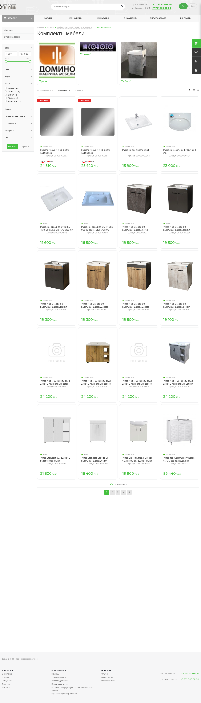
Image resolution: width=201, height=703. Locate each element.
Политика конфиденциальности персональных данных (72, 688)
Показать (12, 146)
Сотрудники (7, 680)
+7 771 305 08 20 (161, 8)
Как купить (75, 18)
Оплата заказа (158, 18)
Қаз (192, 6)
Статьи (104, 674)
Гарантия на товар (60, 684)
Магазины (103, 18)
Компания (7, 670)
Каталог (12, 18)
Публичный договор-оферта (64, 693)
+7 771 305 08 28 (162, 4)
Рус (183, 6)
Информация (59, 670)
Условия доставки (60, 680)
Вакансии (6, 684)
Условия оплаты (59, 677)
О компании (130, 18)
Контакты (185, 18)
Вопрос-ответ (107, 677)
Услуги (48, 18)
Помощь (106, 670)
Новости (5, 677)
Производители (108, 680)
